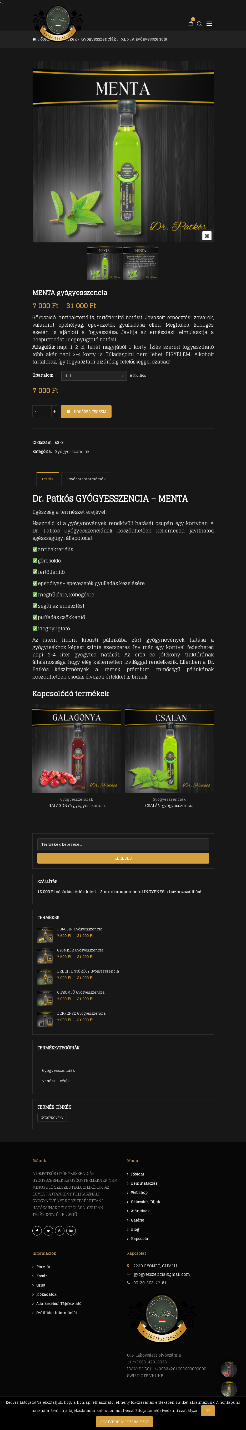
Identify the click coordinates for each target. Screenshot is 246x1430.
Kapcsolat (140, 1239)
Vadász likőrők (56, 1081)
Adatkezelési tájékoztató (58, 1304)
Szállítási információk (57, 1313)
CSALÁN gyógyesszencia (169, 806)
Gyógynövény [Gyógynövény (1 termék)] (52, 1117)
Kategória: (42, 451)
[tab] (47, 479)
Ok (207, 1410)
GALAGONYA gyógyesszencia (76, 806)
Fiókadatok (46, 1295)
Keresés (123, 858)
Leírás (47, 479)
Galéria (137, 1220)
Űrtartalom (42, 375)
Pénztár (43, 1267)
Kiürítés (139, 375)
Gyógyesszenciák (72, 451)
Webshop (139, 1193)
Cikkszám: (42, 442)
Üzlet (40, 1285)
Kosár (41, 1276)
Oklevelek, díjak (145, 1202)
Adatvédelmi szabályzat (124, 1421)
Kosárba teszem (90, 411)
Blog (135, 1230)
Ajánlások (140, 1211)
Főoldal (137, 1174)
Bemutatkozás (144, 1183)
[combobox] (94, 376)
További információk (86, 479)
